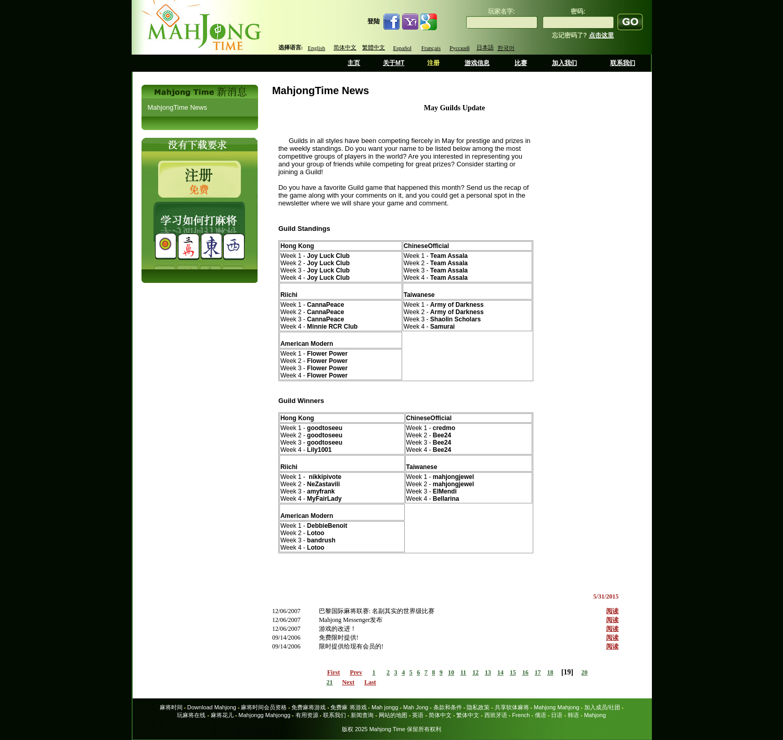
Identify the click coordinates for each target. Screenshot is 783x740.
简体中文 (344, 47)
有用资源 (307, 715)
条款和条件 (447, 707)
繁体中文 (467, 715)
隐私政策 (478, 707)
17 (538, 672)
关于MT (393, 63)
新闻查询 (362, 715)
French (521, 715)
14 (500, 672)
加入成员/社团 (602, 707)
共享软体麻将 (512, 707)
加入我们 (564, 63)
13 (488, 672)
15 (513, 672)
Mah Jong (415, 707)
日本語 (485, 47)
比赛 (521, 63)
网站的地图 (393, 715)
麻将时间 (171, 707)
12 (475, 672)
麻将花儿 (222, 715)
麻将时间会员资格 (264, 707)
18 (550, 672)
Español (402, 48)
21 (329, 682)
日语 (556, 715)
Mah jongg (384, 707)
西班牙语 (495, 715)
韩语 (573, 715)
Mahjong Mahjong (556, 707)
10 (451, 672)
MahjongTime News (177, 107)
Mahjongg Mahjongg (264, 715)
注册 (433, 63)
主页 (354, 63)
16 (525, 672)
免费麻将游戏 (308, 707)
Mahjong (595, 715)
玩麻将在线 (191, 715)
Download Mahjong (211, 707)
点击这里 (601, 35)
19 (567, 672)
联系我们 (622, 63)
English (316, 48)
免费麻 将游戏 (348, 707)
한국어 (506, 48)
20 (584, 672)
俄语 (540, 715)
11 (463, 672)
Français (431, 48)
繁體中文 (373, 47)
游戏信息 (477, 63)
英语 (417, 715)
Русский (460, 48)
